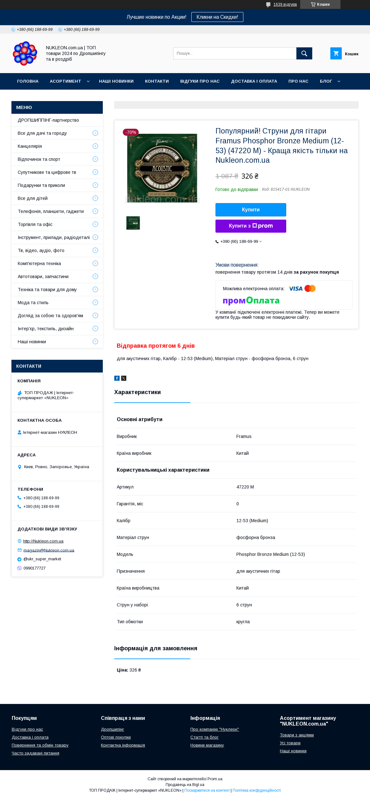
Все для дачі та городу (42, 133)
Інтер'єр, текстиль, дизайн (46, 328)
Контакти (157, 81)
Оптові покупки (116, 737)
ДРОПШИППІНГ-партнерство (48, 120)
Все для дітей (33, 198)
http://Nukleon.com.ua (43, 541)
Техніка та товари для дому (47, 289)
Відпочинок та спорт (39, 159)
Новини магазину (207, 745)
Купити (251, 209)
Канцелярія (30, 146)
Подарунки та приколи (41, 185)
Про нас (298, 81)
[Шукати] (304, 53)
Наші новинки (116, 81)
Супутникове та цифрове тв (47, 172)
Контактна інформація (123, 745)
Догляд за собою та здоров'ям (50, 315)
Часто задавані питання (35, 753)
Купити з (251, 226)
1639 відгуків (285, 4)
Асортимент (65, 81)
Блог (326, 81)
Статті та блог (204, 737)
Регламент (30, 97)
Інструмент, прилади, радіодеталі (54, 237)
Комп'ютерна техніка (39, 263)
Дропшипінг (112, 729)
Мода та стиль (33, 302)
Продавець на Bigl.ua (185, 784)
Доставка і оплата (254, 81)
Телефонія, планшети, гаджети (51, 211)
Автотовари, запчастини (43, 276)
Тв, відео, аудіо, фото (41, 250)
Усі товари (290, 743)
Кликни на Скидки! (217, 17)
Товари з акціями (297, 735)
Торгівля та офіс (35, 224)
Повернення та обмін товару (40, 745)
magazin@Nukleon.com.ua (48, 550)
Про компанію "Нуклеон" (214, 729)
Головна (27, 81)
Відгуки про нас (200, 81)
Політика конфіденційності (257, 790)
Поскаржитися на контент (207, 790)
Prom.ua (215, 779)
